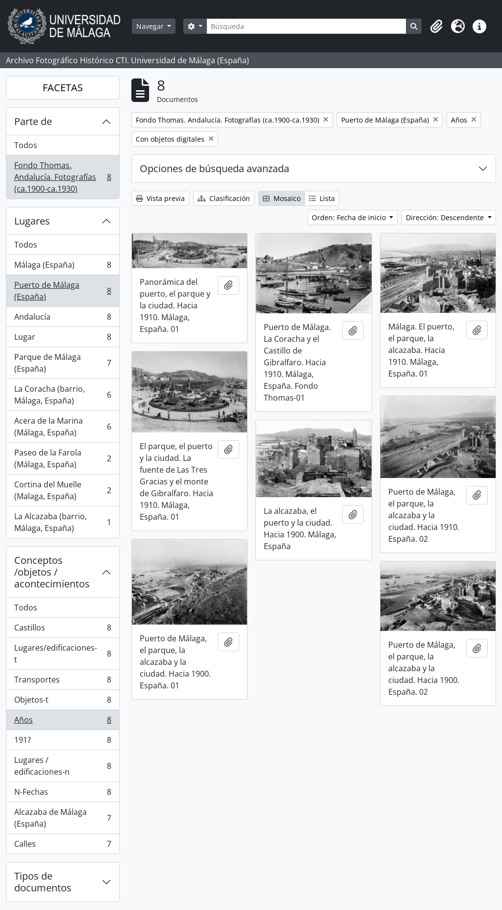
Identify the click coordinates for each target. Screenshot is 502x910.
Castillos (62, 630)
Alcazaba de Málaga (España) (62, 818)
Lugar (62, 339)
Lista (322, 198)
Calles (62, 846)
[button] (436, 26)
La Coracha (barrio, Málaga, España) (62, 394)
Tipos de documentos (43, 881)
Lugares (32, 221)
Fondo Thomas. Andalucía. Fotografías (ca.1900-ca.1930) (62, 177)
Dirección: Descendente (446, 217)
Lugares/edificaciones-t (62, 653)
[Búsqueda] (306, 26)
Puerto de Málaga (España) (62, 290)
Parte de (33, 121)
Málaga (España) (62, 267)
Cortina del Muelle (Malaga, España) (62, 490)
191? (62, 742)
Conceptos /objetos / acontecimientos (52, 572)
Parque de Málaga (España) (62, 363)
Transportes (62, 682)
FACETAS (63, 87)
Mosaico (282, 198)
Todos (25, 145)
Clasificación (224, 198)
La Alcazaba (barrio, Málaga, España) (62, 522)
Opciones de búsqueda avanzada (214, 168)
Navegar (151, 26)
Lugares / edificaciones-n (62, 766)
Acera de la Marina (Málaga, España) (62, 426)
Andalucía (62, 319)
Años (62, 722)
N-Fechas (62, 794)
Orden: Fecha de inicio (350, 217)
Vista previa (160, 198)
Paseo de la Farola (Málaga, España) (62, 458)
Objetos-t (62, 702)
